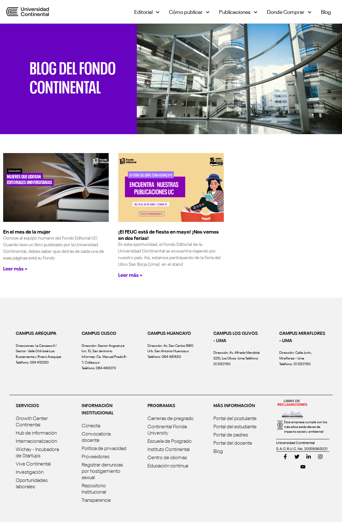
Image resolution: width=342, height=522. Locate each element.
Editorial (146, 11)
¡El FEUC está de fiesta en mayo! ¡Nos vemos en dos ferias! (168, 234)
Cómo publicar (189, 11)
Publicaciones (238, 11)
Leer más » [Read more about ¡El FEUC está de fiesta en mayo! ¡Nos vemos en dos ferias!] (130, 274)
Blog (326, 11)
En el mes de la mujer (26, 231)
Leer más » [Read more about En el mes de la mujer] (15, 268)
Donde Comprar (289, 11)
